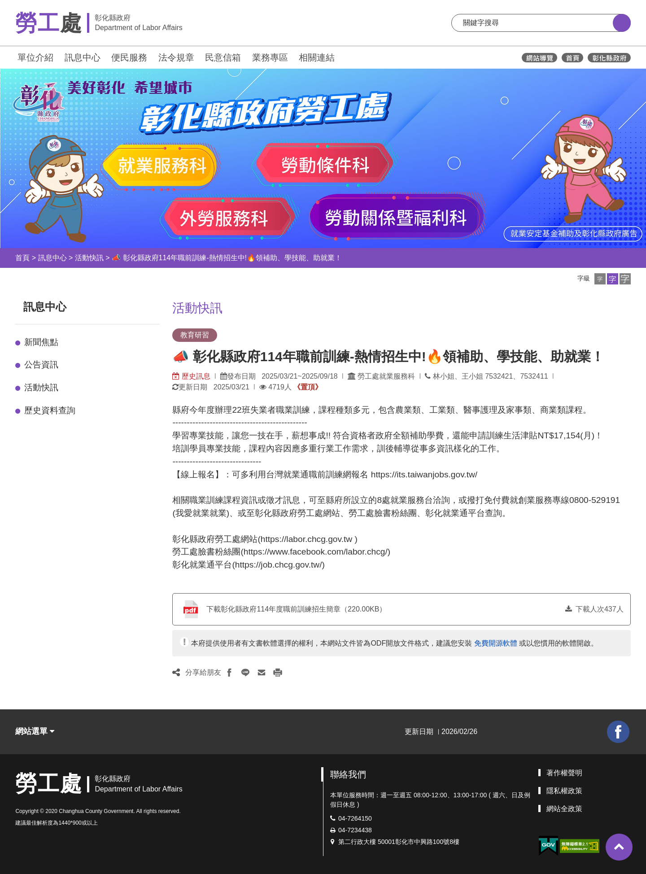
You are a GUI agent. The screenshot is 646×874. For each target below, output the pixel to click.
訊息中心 (82, 57)
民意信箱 (223, 57)
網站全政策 (564, 809)
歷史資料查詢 (49, 410)
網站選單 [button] (34, 731)
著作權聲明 (564, 773)
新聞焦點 (41, 342)
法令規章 (176, 57)
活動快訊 (89, 258)
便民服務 (129, 57)
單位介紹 (35, 57)
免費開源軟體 (495, 643)
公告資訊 (41, 364)
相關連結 (317, 57)
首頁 (22, 258)
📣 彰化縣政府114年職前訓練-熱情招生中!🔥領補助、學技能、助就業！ (227, 258)
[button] (600, 278)
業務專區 (270, 57)
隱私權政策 (564, 791)
